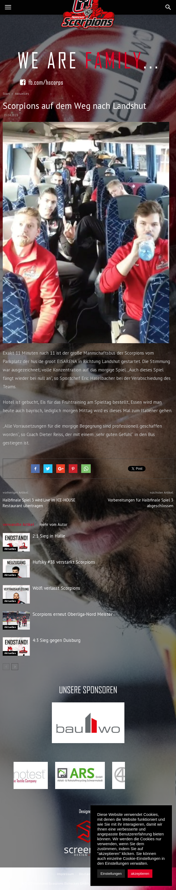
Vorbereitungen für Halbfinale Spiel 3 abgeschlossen (140, 502)
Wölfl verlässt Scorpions (56, 588)
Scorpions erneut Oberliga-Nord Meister (72, 614)
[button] (168, 7)
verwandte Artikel (18, 524)
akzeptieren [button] (140, 874)
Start (6, 93)
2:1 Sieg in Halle (49, 536)
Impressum (65, 874)
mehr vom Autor (53, 524)
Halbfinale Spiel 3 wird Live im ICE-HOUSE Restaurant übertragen (39, 502)
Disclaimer (87, 874)
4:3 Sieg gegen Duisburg (56, 640)
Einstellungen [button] (111, 874)
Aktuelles (10, 549)
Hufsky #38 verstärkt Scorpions (64, 562)
